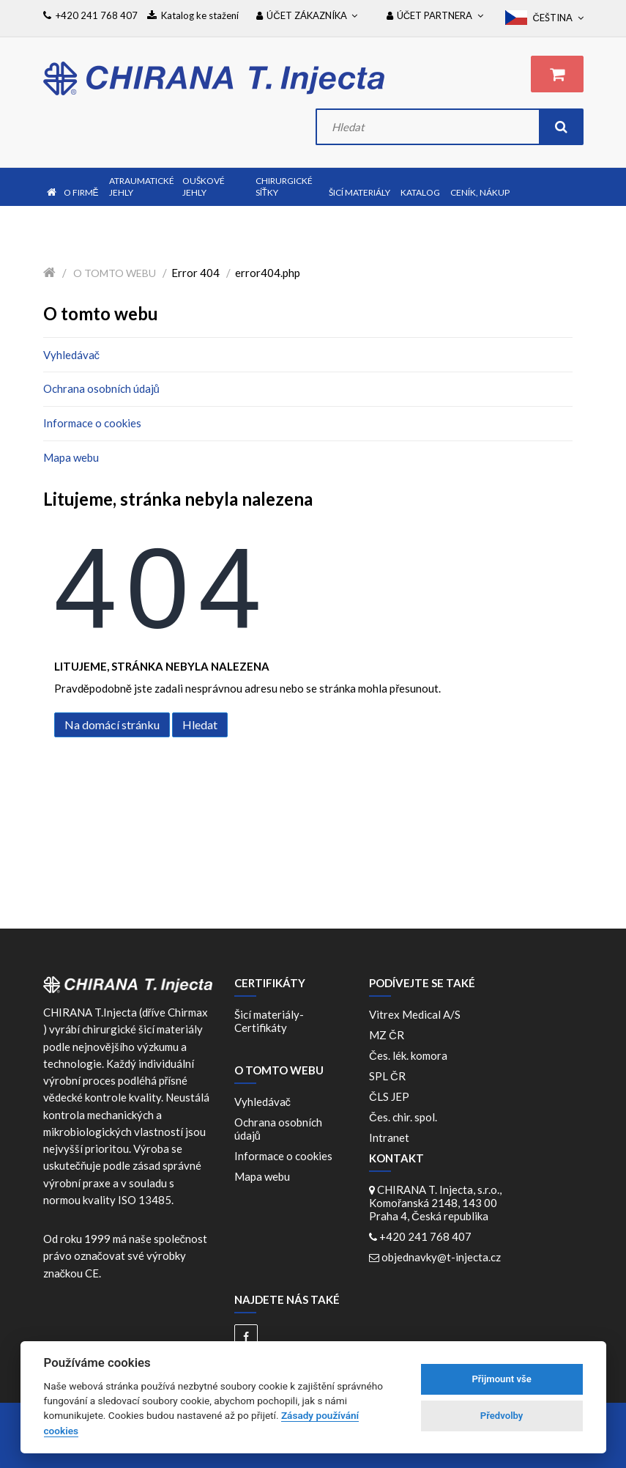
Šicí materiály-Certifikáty (269, 1021)
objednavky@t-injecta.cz (441, 1257)
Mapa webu (71, 457)
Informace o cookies (92, 422)
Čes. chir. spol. (405, 1117)
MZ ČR (389, 1034)
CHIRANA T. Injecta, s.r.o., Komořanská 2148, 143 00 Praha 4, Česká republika (435, 1202)
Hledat (199, 724)
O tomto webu (114, 273)
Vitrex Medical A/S (417, 1014)
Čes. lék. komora (410, 1055)
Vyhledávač (71, 354)
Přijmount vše (501, 1378)
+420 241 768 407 (425, 1236)
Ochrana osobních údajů (101, 388)
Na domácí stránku (112, 724)
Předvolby (501, 1415)
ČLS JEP (391, 1096)
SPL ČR (389, 1075)
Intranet (389, 1137)
